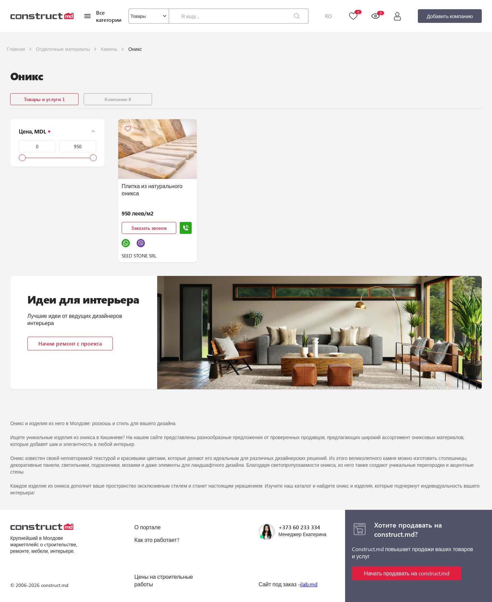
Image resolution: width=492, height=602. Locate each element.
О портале (147, 527)
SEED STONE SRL (139, 255)
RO (328, 16)
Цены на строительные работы (163, 580)
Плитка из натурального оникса (152, 189)
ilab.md (308, 584)
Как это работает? (156, 539)
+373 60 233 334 (299, 527)
